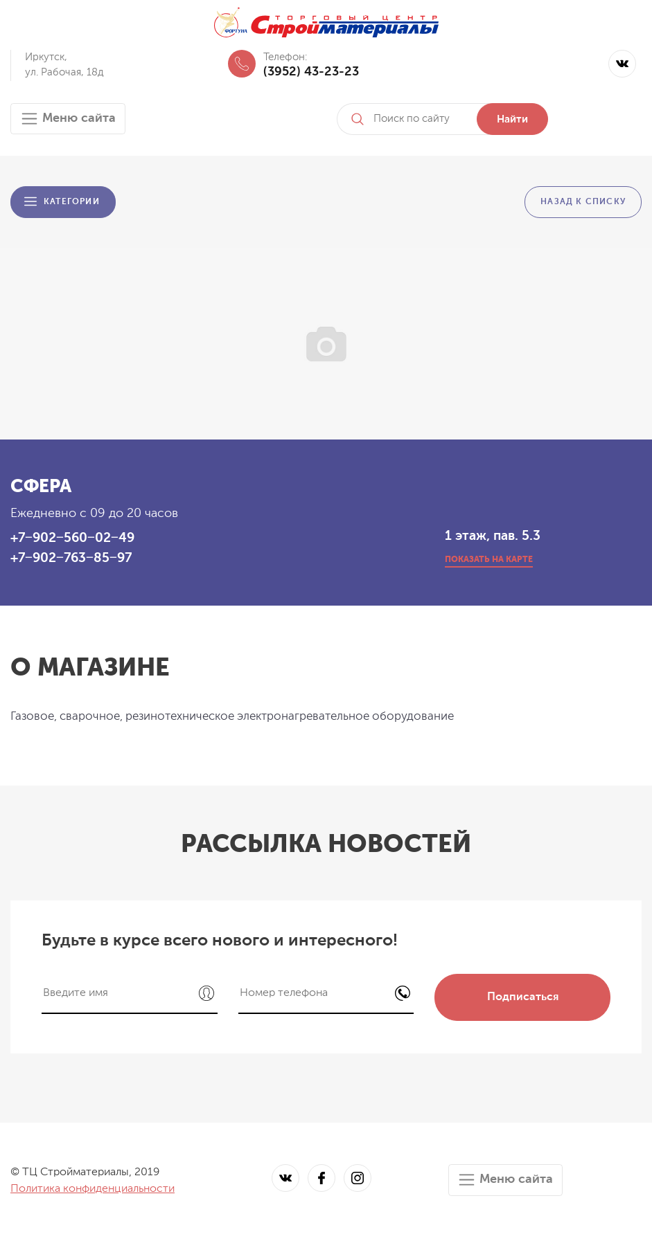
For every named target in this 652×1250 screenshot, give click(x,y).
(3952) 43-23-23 (311, 72)
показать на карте (489, 560)
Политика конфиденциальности (92, 1189)
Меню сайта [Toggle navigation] (68, 118)
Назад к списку (583, 202)
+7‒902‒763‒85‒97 (71, 558)
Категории (72, 202)
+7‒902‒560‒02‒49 (72, 538)
